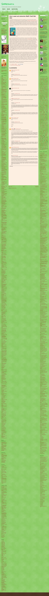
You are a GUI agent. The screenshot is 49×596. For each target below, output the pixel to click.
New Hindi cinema (44, 111)
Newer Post (10, 186)
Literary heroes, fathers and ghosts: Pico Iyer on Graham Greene (44, 213)
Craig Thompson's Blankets (43, 356)
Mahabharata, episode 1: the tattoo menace (44, 46)
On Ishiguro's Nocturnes (42, 300)
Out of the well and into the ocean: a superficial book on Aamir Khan (43, 200)
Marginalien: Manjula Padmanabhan (3, 566)
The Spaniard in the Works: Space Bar (3, 586)
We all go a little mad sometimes (3, 264)
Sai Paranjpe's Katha (3, 358)
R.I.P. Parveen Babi (3, 427)
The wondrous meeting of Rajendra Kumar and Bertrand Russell (4, 202)
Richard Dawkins (45, 120)
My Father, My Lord (3, 342)
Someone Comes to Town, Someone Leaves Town (43, 377)
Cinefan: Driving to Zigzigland (3, 343)
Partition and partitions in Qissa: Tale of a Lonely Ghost (4, 92)
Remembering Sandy (42, 501)
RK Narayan (44, 118)
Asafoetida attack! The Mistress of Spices (3, 385)
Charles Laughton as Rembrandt (3, 281)
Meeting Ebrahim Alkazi (42, 467)
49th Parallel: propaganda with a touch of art (4, 194)
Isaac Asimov (42, 99)
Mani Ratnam (43, 106)
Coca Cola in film (3, 181)
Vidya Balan (44, 130)
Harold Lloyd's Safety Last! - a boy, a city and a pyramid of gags (4, 83)
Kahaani (44, 102)
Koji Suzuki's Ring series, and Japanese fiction (43, 345)
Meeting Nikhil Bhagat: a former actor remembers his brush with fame (45, 58)
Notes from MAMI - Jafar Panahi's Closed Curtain (4, 99)
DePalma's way (3, 426)
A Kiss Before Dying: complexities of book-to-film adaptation (43, 238)
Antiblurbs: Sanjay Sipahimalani (3, 546)
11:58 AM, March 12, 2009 (16, 98)
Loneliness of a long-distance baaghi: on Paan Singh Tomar (4, 165)
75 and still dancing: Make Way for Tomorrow (4, 163)
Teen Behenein (3, 190)
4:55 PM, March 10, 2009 (17, 74)
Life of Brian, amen (3, 429)
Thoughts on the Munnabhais (3, 367)
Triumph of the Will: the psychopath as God (3, 245)
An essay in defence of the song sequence (3, 96)
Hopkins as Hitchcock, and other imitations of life (4, 147)
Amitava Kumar (44, 80)
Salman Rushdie (44, 122)
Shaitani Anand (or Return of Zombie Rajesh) (4, 166)
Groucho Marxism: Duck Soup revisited (3, 387)
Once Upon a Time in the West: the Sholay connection (4, 436)
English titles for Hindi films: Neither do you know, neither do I (44, 35)
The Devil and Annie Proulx (43, 314)
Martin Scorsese (41, 108)
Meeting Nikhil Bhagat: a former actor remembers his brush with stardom (4, 119)
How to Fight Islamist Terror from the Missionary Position (43, 199)
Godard (44, 91)
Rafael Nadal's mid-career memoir (43, 231)
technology (45, 147)
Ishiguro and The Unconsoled (43, 450)
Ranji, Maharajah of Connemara (43, 447)
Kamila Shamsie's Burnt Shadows (43, 311)
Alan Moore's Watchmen (42, 380)
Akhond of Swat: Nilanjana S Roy (3, 542)
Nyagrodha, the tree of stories (43, 381)
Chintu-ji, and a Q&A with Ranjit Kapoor (4, 289)
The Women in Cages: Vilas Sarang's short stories (43, 379)
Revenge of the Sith (3, 419)
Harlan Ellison (43, 94)
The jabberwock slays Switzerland (3, 529)
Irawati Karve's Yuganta (42, 347)
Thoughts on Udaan (3, 253)
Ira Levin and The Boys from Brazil (43, 342)
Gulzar (41, 93)
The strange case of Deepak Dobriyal (3, 106)
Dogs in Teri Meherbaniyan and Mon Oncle (3, 250)
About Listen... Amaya (3, 132)
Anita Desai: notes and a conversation (42, 343)
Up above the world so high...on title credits (3, 208)
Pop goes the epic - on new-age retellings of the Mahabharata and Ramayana (43, 155)
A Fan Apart (2, 540)
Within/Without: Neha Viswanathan (3, 589)
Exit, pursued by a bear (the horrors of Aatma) (3, 130)
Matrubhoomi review (3, 414)
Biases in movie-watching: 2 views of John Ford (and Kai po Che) (4, 104)
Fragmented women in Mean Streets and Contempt (3, 230)
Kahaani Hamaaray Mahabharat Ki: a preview (4, 442)
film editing (44, 139)
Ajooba (44, 77)
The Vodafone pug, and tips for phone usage (3, 505)
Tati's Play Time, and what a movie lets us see (4, 275)
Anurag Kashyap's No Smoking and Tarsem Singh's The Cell (3, 337)
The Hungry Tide (42, 437)
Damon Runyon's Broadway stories (43, 237)
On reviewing (41, 503)
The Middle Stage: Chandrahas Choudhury (3, 584)
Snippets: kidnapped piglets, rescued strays (43, 243)
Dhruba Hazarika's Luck (42, 289)
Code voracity (2, 535)
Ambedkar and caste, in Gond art (43, 225)
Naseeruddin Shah (43, 110)
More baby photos (3, 462)
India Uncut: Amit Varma (3, 563)
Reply (12, 76)
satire (41, 145)
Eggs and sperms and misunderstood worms (42, 274)
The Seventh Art (3, 585)
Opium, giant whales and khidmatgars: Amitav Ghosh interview (43, 325)
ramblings (12, 98)
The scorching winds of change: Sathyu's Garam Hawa (4, 263)
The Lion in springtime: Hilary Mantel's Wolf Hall (43, 296)
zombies (44, 149)
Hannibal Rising (41, 364)
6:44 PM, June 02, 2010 (15, 155)
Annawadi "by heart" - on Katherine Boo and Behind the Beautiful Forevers (43, 204)
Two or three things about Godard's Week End (4, 284)
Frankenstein (41, 91)
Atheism (42, 83)
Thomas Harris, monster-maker (43, 395)
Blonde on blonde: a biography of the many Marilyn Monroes (43, 181)
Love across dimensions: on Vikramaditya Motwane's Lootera (4, 111)
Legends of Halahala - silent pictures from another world (43, 168)
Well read (41, 435)
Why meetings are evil (3, 491)
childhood (41, 137)
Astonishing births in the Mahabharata (42, 472)
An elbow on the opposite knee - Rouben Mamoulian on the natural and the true (4, 115)
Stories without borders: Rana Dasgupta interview (43, 442)
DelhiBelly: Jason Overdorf (3, 555)
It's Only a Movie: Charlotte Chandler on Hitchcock (43, 399)
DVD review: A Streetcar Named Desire (3, 321)
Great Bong (2, 561)
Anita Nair (44, 81)
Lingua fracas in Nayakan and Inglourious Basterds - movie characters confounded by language (4, 90)
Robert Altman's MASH (3, 420)
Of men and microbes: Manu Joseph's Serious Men (43, 278)
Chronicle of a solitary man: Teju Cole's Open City (43, 221)
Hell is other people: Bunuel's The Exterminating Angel (3, 237)
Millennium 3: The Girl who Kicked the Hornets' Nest (43, 290)
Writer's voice (41, 488)
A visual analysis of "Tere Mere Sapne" (4, 79)
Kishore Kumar (45, 104)
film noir (47, 139)
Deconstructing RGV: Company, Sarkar (3, 401)
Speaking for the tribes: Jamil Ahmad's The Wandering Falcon (43, 247)
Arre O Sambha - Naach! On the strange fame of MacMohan (4, 121)
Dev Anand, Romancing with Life (43, 349)
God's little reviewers (42, 478)
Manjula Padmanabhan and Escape (44, 316)
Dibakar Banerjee (42, 88)
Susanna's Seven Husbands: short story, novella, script (43, 242)
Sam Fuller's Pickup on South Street (3, 294)
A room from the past (42, 500)
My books (8, 9)
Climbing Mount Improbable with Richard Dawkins (43, 319)
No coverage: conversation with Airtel (3, 526)
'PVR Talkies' (2, 466)
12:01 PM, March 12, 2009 (17, 102)
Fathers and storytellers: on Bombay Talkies (3, 123)
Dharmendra (45, 87)
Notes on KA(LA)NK (3, 373)
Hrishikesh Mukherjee (42, 96)
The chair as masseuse (42, 498)
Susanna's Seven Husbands (45, 128)
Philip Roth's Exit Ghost (42, 341)
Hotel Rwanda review (3, 415)
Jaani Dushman (45, 99)
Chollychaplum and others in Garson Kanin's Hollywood (43, 265)
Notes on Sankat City (3, 293)
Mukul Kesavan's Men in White (43, 355)
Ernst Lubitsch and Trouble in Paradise (3, 306)
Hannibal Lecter (44, 93)
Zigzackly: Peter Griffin (3, 590)
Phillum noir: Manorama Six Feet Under (3, 331)
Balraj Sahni (45, 83)
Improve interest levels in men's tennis (4, 517)
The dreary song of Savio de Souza (43, 224)
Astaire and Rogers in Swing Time (3, 333)
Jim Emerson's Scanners (4, 564)
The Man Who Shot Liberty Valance (3, 375)
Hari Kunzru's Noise (42, 417)
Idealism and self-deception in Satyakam (3, 214)
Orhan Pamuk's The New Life (43, 369)
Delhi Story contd (3, 470)
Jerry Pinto (42, 101)
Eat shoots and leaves (3, 532)
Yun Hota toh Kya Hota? (3, 374)
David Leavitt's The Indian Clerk (43, 348)
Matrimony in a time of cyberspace (3, 458)
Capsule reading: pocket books (43, 419)
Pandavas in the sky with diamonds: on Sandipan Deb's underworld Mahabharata (43, 167)
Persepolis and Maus (42, 453)
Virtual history (2, 425)
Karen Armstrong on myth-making (43, 403)
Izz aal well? (2, 274)
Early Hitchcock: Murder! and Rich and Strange (4, 300)
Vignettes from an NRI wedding (43, 477)
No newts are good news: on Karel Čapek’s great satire (43, 245)
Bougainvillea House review (43, 410)
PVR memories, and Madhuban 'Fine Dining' (3, 478)
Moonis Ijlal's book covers (42, 370)
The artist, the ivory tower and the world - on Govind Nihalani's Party (4, 170)
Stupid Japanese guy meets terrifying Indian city (43, 205)
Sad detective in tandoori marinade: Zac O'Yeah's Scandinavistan (44, 251)
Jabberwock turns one (42, 487)
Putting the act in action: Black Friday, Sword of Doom (3, 180)
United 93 (2, 368)
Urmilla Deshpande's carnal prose (43, 239)
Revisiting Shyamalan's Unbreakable (3, 372)
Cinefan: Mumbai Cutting (4, 311)
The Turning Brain (3, 396)
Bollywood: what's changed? (3, 416)
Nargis (47, 109)
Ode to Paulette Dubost (3, 189)
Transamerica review (3, 395)
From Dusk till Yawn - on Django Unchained (4, 131)
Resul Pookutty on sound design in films (4, 143)
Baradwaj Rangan (3, 547)
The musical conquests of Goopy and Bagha (4, 227)
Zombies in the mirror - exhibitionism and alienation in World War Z (43, 164)
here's (17, 61)
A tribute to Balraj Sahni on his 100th (3, 126)
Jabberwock (7, 4)
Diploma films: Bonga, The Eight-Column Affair (4, 299)
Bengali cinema (41, 84)
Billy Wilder (45, 84)
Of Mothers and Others (44, 113)
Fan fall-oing (41, 505)
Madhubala (42, 105)
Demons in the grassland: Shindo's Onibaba (4, 279)
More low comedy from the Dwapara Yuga (3, 448)
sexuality (17, 65)
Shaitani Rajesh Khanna (44, 124)
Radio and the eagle (3, 515)
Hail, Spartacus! (3, 402)
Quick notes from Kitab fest (43, 389)
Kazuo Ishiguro (44, 103)
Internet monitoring (3, 530)
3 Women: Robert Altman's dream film (3, 247)
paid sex (47, 143)
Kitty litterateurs (41, 438)
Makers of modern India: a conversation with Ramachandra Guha (43, 258)
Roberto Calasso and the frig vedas (43, 404)
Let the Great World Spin (42, 268)
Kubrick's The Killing (3, 303)
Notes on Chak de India (3, 341)
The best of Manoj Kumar (42, 466)
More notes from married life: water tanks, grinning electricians (4, 456)
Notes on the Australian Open (43, 465)
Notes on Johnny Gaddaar (4, 338)
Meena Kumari (45, 108)
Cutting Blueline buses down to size (3, 502)
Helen (46, 94)
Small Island (41, 436)
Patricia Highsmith (45, 116)
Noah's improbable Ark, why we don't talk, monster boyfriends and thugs (43, 264)
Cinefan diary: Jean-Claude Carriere (3, 377)
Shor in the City (3, 209)
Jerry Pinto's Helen (42, 390)
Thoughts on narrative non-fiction (43, 262)
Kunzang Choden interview (43, 434)
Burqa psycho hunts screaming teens (3, 312)
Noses (40, 113)
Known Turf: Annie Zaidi (3, 565)
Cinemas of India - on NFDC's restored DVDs (3, 146)
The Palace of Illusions (42, 333)
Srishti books (45, 126)
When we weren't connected (3, 537)
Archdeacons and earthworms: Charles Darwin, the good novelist (43, 256)
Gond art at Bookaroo (42, 315)
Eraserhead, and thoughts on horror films (4, 399)
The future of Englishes (42, 451)
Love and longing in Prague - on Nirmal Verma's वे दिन (43, 159)
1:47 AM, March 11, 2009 (17, 93)
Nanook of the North (3, 357)
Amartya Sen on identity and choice (44, 388)
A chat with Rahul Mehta (42, 280)
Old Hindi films (42, 114)
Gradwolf (2, 560)
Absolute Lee (2, 541)
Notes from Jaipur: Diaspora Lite (43, 306)
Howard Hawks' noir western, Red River (3, 212)
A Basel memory (42, 489)
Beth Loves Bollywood (3, 548)
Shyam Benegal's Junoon (4, 360)
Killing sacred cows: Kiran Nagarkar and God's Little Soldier (44, 393)
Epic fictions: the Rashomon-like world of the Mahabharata (43, 240)
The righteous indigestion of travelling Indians (4, 513)
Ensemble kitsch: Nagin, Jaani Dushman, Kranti (3, 351)
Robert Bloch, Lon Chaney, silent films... (3, 430)
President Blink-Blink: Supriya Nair (3, 574)
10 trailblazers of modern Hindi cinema (4, 140)
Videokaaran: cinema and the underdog (4, 182)
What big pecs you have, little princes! (4, 450)
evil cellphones (45, 138)
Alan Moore (44, 78)
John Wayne (41, 102)
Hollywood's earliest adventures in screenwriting (3, 188)
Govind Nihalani (46, 92)
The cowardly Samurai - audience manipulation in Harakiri (4, 239)
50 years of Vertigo (3, 315)
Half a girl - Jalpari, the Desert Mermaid (3, 152)
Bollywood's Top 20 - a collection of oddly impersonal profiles (43, 210)
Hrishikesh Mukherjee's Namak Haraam (3, 248)
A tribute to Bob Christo (3, 223)
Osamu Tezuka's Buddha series (43, 365)
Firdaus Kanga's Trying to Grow (43, 313)
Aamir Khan (41, 77)
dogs (40, 138)
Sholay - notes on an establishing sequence (3, 200)
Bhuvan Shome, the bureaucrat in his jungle (3, 107)
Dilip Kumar (46, 88)
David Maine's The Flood (42, 429)
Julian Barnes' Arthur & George (43, 411)
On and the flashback (45, 40)
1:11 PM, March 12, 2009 (17, 110)
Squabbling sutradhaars (3, 445)
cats (46, 136)
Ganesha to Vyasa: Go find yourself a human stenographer (3, 447)
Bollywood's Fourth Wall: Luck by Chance (4, 302)
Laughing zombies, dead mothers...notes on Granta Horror (43, 214)
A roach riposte (41, 502)
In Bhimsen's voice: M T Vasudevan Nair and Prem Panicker (44, 288)
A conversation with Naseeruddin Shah (3, 271)
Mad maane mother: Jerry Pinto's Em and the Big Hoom (43, 191)
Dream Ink (2, 556)
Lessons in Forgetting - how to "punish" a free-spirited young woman (3, 117)
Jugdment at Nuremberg (4, 350)
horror (45, 141)
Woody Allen (44, 132)
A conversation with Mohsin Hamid (43, 357)
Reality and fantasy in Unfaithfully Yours (3, 286)
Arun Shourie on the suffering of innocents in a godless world (43, 233)
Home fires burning (3, 457)
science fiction (44, 145)
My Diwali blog (41, 499)
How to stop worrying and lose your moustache (4, 241)
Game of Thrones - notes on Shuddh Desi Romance (4, 101)
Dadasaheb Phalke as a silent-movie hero (3, 203)
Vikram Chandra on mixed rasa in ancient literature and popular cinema (43, 157)
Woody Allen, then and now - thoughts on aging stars (3, 149)
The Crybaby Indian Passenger (3, 511)
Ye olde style (41, 504)
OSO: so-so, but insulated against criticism (4, 334)
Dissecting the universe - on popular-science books (43, 188)
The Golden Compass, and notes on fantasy (3, 330)
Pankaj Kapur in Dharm (3, 325)
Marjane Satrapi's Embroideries (43, 423)
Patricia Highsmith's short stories (43, 350)
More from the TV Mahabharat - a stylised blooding (45, 26)
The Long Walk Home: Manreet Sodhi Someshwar (3, 582)
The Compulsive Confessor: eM (3, 580)
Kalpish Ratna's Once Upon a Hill (43, 187)
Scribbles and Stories (3, 576)
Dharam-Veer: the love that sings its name (3, 378)
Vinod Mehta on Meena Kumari (43, 165)
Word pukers (2, 531)
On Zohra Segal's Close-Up (43, 273)
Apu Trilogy (44, 82)
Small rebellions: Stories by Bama (43, 371)
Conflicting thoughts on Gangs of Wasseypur (3, 154)
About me (3, 9)
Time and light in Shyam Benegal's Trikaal (3, 144)
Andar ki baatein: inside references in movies (3, 172)
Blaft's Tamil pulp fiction (42, 276)
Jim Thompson (45, 101)
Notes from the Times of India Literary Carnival (43, 218)
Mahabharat (46, 105)
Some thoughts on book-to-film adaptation (4, 183)
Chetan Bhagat (45, 86)
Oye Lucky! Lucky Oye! (3, 304)
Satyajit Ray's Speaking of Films (43, 418)
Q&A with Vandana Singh (42, 312)
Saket (40, 122)
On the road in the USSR (42, 346)
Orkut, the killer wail (3, 512)
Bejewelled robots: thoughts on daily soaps (3, 507)
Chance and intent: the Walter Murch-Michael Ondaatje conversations (3, 138)
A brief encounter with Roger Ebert (3, 124)
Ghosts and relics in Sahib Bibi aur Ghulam (4, 186)
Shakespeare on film (3, 428)
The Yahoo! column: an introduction (3, 266)
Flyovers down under (3, 471)
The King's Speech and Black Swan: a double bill (4, 222)
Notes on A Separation (3, 171)
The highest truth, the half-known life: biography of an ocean (43, 248)
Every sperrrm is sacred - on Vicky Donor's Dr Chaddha (4, 174)
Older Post (36, 186)
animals (42, 133)
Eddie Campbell (41, 89)
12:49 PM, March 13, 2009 (16, 147)
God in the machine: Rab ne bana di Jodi (4, 305)
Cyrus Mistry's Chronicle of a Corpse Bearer (43, 196)
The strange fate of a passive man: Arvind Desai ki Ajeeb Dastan (3, 158)
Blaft (19, 19)
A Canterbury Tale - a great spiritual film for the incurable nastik (4, 160)
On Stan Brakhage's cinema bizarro (3, 141)
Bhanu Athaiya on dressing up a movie (3, 272)
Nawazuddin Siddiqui (42, 111)
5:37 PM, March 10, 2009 (15, 78)
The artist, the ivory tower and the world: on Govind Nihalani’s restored (45, 20)
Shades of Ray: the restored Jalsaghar (3, 197)
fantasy (41, 139)
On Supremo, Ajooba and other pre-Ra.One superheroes (4, 192)
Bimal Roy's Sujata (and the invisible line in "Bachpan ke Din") (3, 134)
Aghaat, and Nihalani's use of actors (3, 290)
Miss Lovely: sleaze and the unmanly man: (3, 86)
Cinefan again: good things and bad (3, 523)
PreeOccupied (2, 573)
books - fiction (14, 65)
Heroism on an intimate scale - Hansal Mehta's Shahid (3, 98)
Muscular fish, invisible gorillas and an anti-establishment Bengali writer (44, 261)
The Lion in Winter (3, 340)
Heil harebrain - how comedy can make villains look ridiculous (4, 128)
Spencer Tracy (41, 126)
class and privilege (45, 137)
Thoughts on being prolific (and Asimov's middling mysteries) (43, 226)
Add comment (11, 166)
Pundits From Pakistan (42, 433)
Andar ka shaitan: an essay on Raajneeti (3, 256)
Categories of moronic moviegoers (3, 508)
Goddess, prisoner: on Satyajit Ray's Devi (3, 168)
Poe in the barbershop (42, 497)
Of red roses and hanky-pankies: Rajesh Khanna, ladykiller (4, 216)
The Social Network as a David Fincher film (4, 232)
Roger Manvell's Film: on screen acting (4, 409)
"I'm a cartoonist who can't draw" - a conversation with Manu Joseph (44, 186)
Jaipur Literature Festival (43, 100)
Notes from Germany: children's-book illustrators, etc (43, 299)
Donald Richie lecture (3, 413)
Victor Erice (41, 130)
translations (19, 65)
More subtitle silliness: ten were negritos (4, 486)
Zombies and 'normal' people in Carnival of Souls (3, 258)
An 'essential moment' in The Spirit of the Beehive (4, 217)
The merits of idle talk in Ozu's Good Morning (3, 244)
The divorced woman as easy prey (43, 31)
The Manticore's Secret (42, 405)
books (11, 65)
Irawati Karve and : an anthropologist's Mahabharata (45, 70)
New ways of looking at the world (43, 460)
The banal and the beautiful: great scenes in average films (4, 211)
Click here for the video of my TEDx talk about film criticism (4, 71)
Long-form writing (14, 9)
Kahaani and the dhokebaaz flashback (3, 176)
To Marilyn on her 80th (3, 381)
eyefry (12, 78)
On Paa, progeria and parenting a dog (3, 461)
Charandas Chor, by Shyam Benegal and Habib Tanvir (3, 94)
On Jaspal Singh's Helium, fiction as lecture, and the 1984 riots (43, 160)
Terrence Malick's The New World (3, 390)
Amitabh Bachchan (42, 79)
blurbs (43, 134)
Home (24, 186)
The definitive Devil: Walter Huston (3, 292)
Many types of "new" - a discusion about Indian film (3, 136)
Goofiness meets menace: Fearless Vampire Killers (4, 359)
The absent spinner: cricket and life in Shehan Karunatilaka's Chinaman (44, 250)
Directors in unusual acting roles (3, 205)
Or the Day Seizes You (42, 394)
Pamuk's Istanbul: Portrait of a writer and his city (43, 424)
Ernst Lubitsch (45, 90)
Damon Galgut (41, 452)
